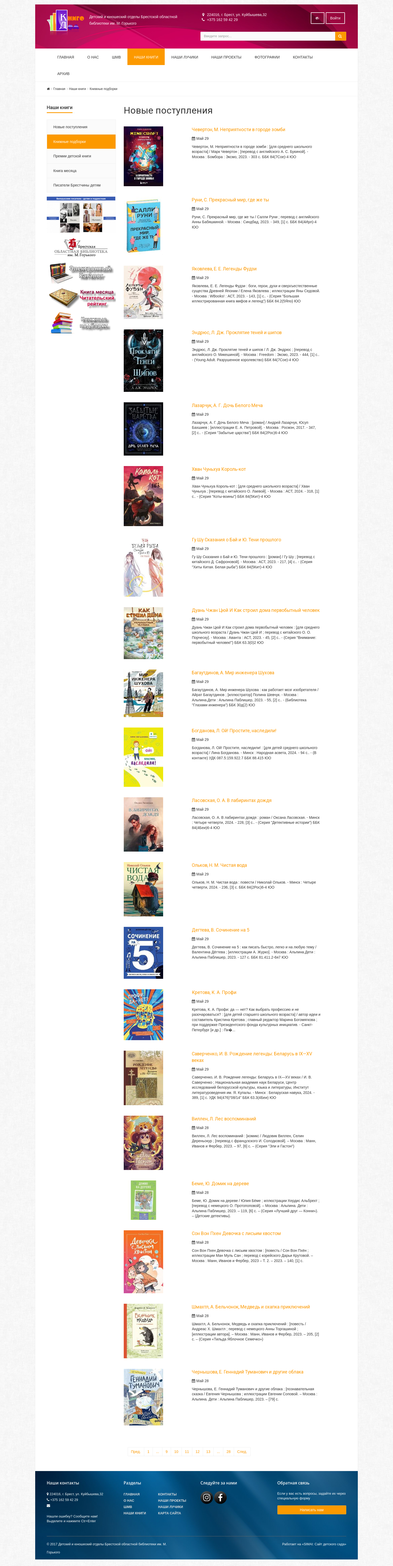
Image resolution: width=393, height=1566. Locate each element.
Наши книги (146, 58)
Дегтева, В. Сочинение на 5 (220, 931)
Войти (335, 19)
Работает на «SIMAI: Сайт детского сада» (314, 1545)
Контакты (303, 58)
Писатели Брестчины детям (77, 186)
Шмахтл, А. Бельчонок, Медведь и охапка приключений (251, 1308)
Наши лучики (170, 1508)
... (157, 1453)
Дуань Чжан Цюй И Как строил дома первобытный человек (256, 611)
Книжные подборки (103, 90)
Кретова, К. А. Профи (214, 993)
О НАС (93, 58)
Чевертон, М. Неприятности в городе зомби (238, 130)
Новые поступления (70, 128)
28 (228, 1453)
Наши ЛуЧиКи (184, 58)
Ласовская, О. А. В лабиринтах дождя (232, 801)
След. (242, 1453)
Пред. (136, 1453)
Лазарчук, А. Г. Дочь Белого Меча (227, 406)
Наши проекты (226, 58)
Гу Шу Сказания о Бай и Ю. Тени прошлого (236, 540)
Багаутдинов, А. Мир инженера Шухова (233, 673)
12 (197, 1453)
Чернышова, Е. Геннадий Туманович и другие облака (247, 1373)
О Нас (129, 1502)
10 (176, 1453)
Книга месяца (64, 172)
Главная (65, 58)
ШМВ (116, 58)
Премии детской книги (72, 157)
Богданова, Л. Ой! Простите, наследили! (234, 731)
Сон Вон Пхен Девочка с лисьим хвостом (236, 1234)
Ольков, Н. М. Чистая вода (219, 866)
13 (208, 1453)
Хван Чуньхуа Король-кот (219, 470)
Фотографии (267, 58)
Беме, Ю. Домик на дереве (220, 1184)
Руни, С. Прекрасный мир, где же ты (230, 201)
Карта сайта (169, 1514)
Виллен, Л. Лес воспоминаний (224, 1120)
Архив (63, 75)
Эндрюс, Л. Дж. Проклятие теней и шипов (237, 333)
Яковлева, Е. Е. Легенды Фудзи (224, 269)
